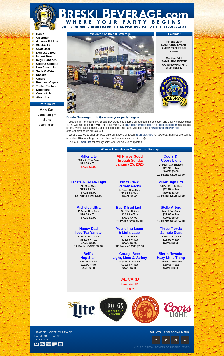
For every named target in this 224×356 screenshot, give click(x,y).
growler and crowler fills (164, 127)
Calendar (42, 37)
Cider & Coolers (47, 63)
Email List (85, 142)
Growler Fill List (47, 41)
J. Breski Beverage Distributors (166, 347)
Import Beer (44, 56)
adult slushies (144, 134)
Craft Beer (43, 49)
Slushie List (44, 45)
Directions (43, 89)
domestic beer (168, 124)
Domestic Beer (46, 52)
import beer (145, 124)
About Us (42, 97)
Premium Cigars (47, 82)
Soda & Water (45, 71)
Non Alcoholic (46, 67)
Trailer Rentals (46, 86)
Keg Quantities (46, 60)
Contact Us (43, 93)
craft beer (131, 124)
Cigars (40, 78)
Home (40, 34)
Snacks (41, 75)
